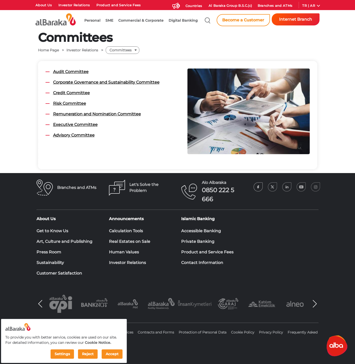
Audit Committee (71, 71)
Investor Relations (74, 5)
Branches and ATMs (275, 6)
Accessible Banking (201, 230)
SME (109, 20)
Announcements (126, 218)
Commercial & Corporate (141, 20)
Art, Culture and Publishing (64, 241)
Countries (193, 6)
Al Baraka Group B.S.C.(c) (230, 6)
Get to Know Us (52, 230)
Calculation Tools (126, 230)
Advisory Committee (74, 135)
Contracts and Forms (156, 332)
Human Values (124, 252)
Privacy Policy (271, 332)
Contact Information (202, 262)
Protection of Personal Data (203, 332)
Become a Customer (243, 20)
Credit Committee (71, 92)
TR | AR (308, 6)
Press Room (48, 252)
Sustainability (50, 262)
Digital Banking (183, 20)
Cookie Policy (242, 332)
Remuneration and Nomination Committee (97, 114)
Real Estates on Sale (129, 241)
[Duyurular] (175, 5)
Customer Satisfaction (59, 273)
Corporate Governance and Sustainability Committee (106, 82)
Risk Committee (69, 103)
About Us (43, 5)
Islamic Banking (198, 218)
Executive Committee (75, 124)
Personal (92, 20)
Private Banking (197, 241)
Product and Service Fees (118, 5)
